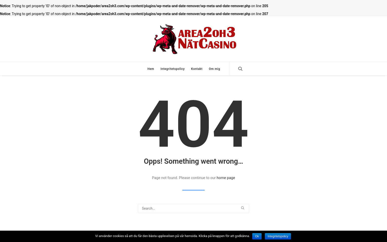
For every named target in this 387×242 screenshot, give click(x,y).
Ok (257, 236)
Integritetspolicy (173, 69)
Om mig (214, 69)
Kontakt (196, 69)
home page (226, 178)
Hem (150, 69)
